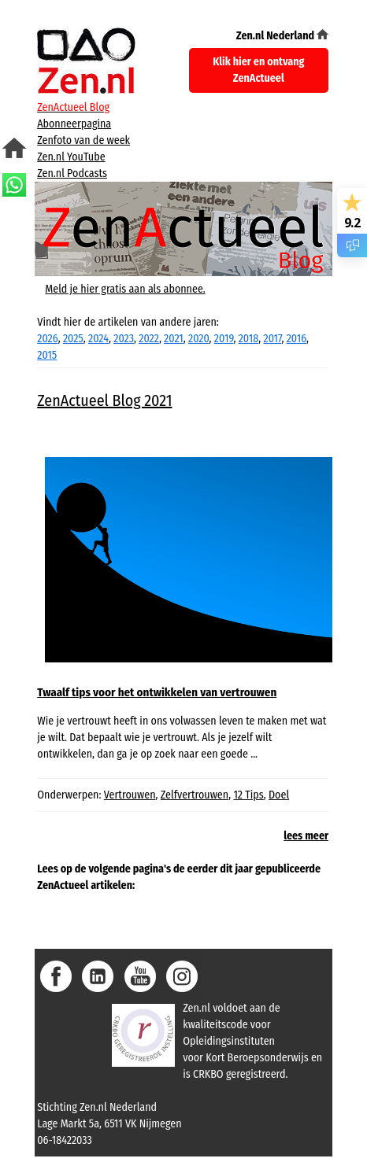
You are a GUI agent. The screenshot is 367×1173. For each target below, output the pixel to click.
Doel (279, 795)
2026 (47, 338)
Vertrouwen (130, 795)
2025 (73, 338)
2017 (272, 338)
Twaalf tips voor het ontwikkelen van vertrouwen (156, 692)
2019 (224, 338)
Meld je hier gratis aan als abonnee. (125, 289)
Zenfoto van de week (83, 140)
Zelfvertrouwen (194, 795)
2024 (98, 338)
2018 (249, 338)
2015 (47, 355)
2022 (149, 338)
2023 (123, 338)
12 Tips (248, 795)
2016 (296, 338)
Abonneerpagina (74, 124)
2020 (198, 338)
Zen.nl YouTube (71, 157)
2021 (174, 338)
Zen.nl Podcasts (72, 173)
